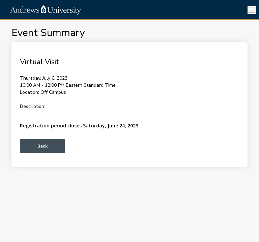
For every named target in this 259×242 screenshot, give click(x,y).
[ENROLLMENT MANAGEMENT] (70, 10)
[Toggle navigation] (251, 10)
